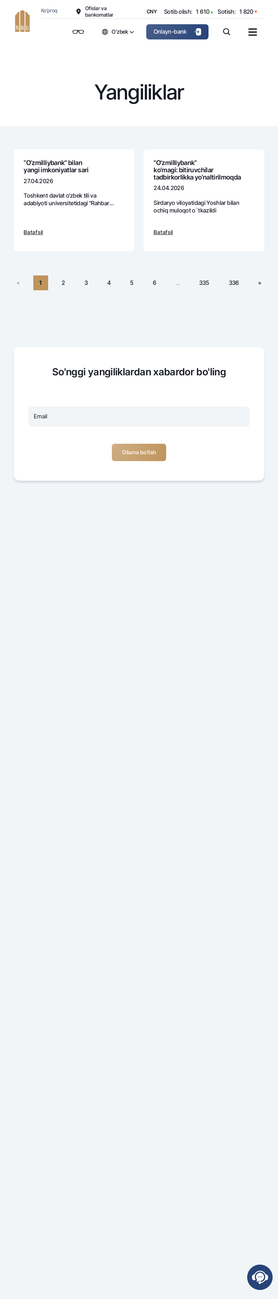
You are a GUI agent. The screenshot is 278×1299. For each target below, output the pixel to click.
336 (234, 282)
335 (204, 282)
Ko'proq (49, 10)
